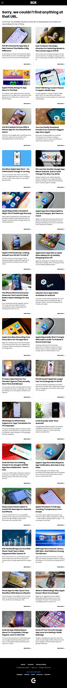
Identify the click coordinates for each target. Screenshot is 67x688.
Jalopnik (26, 674)
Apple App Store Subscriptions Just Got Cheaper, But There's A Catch (49, 213)
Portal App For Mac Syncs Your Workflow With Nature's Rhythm (16, 591)
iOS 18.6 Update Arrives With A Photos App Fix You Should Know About (16, 129)
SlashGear (47, 674)
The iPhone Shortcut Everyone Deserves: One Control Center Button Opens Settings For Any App (15, 296)
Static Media (25, 668)
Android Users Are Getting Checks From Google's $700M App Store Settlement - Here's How (15, 466)
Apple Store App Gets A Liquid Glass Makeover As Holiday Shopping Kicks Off (49, 255)
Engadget (19, 674)
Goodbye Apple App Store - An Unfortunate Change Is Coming (16, 170)
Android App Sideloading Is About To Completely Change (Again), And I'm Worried (15, 632)
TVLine (33, 674)
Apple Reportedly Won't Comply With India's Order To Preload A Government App (50, 339)
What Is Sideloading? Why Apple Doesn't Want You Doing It (50, 591)
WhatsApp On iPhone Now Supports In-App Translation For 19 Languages (16, 423)
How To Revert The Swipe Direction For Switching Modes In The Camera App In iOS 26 (50, 48)
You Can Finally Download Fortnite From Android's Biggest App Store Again (50, 129)
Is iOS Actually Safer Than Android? (47, 422)
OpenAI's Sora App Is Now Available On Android (47, 294)
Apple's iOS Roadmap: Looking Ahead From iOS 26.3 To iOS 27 (15, 254)
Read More (27, 64)
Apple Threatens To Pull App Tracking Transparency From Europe (49, 509)
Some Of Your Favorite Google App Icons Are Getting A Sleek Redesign (49, 632)
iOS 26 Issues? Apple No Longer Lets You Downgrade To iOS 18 (49, 380)
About (23, 664)
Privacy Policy (41, 664)
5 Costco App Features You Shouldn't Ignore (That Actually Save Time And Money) (16, 381)
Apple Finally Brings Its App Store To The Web (14, 89)
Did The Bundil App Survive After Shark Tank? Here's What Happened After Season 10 (16, 551)
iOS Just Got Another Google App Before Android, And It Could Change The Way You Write (50, 171)
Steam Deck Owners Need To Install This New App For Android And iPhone (16, 509)
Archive (31, 664)
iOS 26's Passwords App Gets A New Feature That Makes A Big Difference (15, 48)
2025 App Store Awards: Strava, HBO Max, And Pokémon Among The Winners (50, 551)
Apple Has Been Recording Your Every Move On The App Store (16, 338)
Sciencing (39, 674)
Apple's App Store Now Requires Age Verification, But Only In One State (50, 465)
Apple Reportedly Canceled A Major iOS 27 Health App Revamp (16, 212)
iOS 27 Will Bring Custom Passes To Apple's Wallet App (50, 89)
